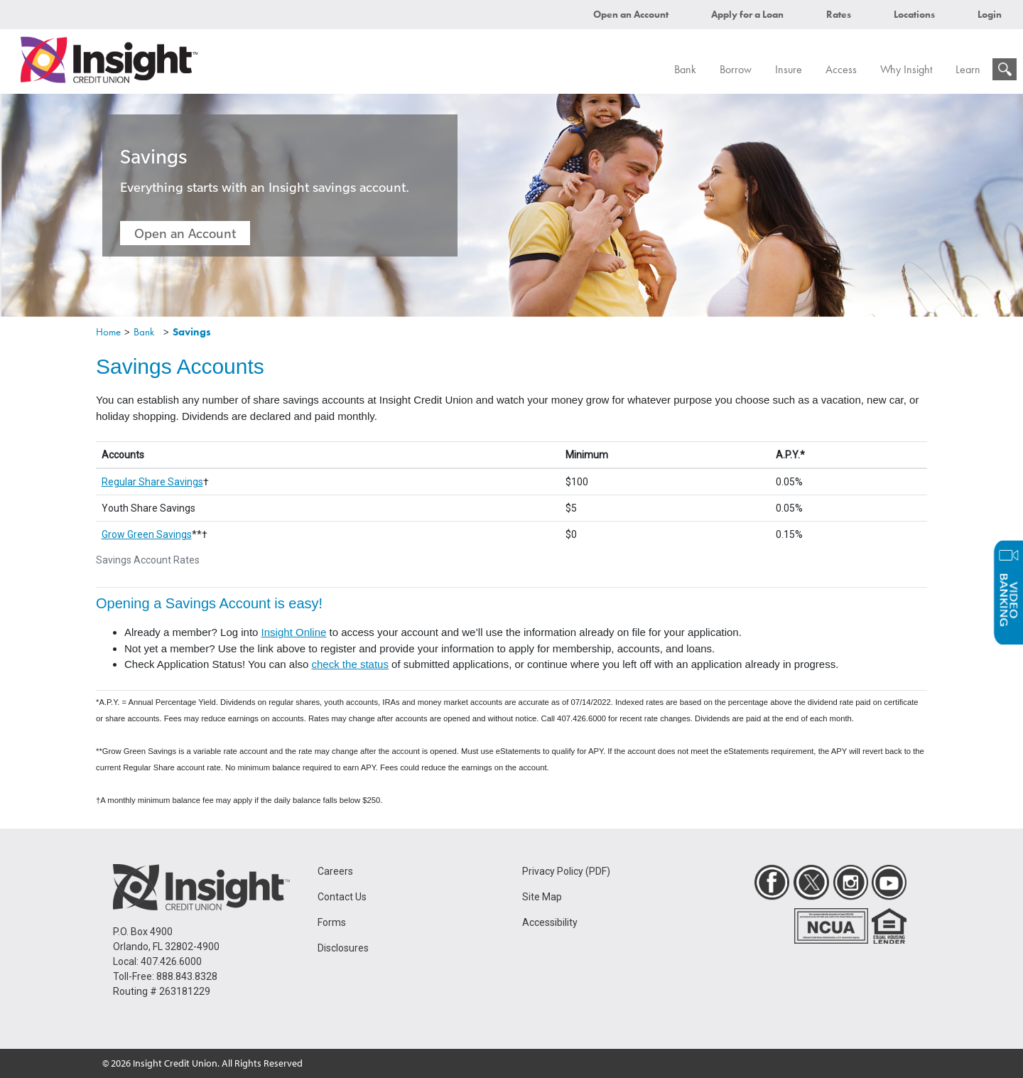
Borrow (736, 69)
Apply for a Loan (747, 14)
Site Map (542, 896)
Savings (192, 332)
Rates (838, 14)
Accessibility (550, 922)
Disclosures (343, 948)
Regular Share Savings (152, 481)
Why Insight (906, 69)
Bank (685, 69)
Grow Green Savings (147, 534)
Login (990, 14)
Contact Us (342, 896)
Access (841, 69)
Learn (968, 69)
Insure (788, 69)
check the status (350, 664)
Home (108, 332)
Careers (335, 871)
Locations (914, 14)
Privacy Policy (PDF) (566, 871)
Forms (332, 922)
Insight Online (294, 632)
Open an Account (631, 14)
